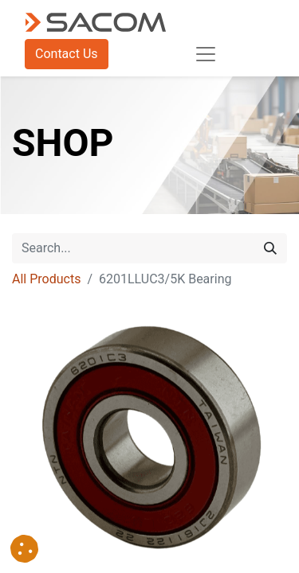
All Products (46, 278)
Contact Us (66, 53)
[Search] (270, 248)
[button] (24, 549)
